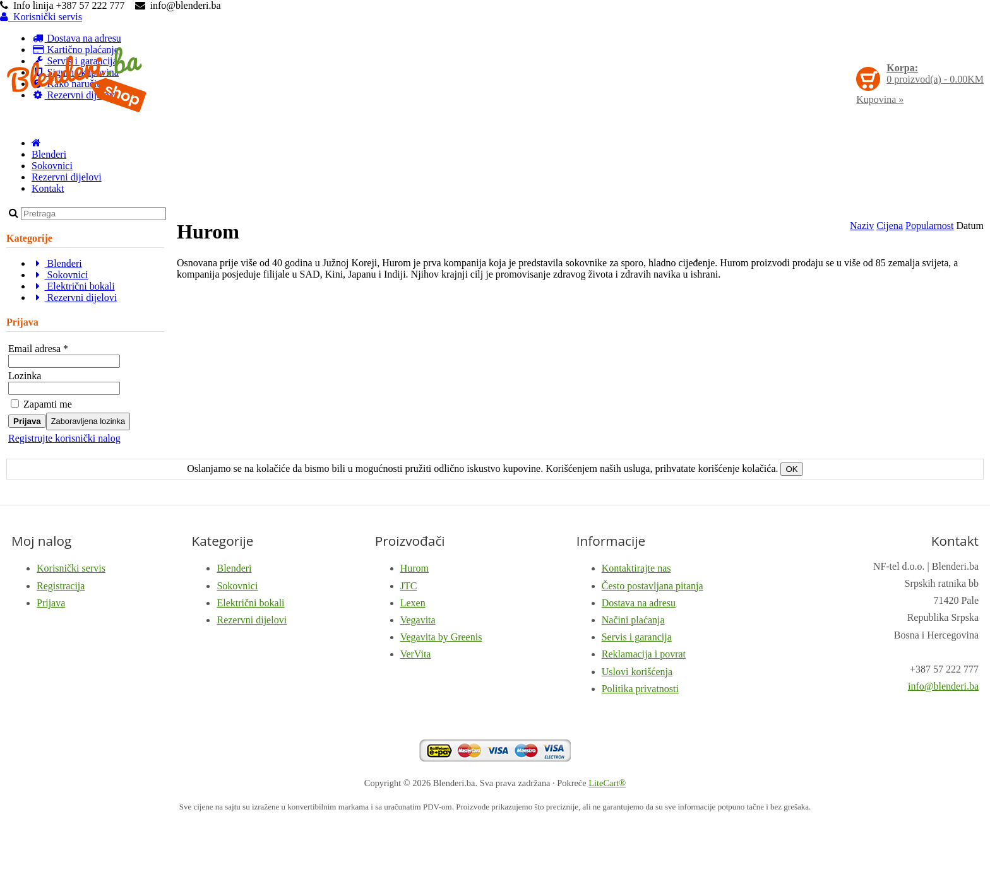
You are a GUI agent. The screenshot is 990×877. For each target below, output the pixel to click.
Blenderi (49, 154)
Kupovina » (880, 99)
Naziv (862, 225)
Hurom (414, 568)
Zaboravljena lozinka (88, 421)
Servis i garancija (637, 637)
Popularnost (929, 225)
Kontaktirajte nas (636, 568)
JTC (408, 585)
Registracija (61, 585)
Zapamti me (41, 404)
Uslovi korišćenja (637, 671)
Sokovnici (52, 165)
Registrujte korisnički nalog (64, 438)
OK (791, 469)
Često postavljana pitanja (652, 585)
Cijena (889, 225)
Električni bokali (73, 286)
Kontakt (48, 188)
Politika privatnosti (640, 688)
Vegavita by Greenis (441, 637)
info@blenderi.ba (943, 686)
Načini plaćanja (633, 620)
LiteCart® (607, 783)
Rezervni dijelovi (67, 177)
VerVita (415, 654)
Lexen (413, 602)
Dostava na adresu (639, 602)
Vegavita (418, 620)
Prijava (27, 421)
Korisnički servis (41, 16)
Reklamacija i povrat (644, 654)
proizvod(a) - (935, 73)
